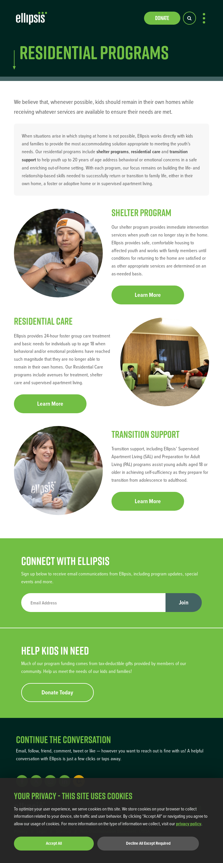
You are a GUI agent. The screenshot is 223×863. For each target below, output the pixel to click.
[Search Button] (189, 18)
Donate (162, 18)
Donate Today (57, 692)
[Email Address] (93, 602)
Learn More (148, 294)
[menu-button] (204, 18)
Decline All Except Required (148, 843)
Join (183, 602)
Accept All (54, 843)
